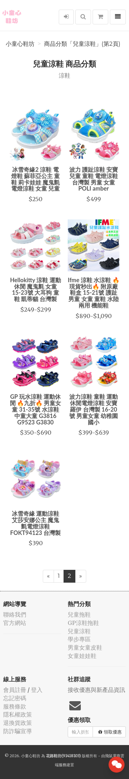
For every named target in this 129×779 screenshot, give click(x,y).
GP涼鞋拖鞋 (83, 623)
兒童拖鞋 (79, 614)
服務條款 (14, 706)
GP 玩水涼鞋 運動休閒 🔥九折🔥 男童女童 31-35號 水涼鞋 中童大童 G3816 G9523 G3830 (35, 409)
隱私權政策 (17, 714)
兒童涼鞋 (79, 631)
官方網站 (14, 623)
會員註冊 (14, 689)
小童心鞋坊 (20, 43)
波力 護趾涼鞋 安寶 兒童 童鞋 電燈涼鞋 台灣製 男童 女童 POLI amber (93, 179)
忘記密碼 (14, 698)
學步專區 (79, 639)
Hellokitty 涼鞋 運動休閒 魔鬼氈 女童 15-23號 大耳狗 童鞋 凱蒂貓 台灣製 (35, 289)
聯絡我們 (14, 614)
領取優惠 (110, 732)
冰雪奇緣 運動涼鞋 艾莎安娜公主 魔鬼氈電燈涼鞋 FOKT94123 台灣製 (35, 523)
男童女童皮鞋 (85, 647)
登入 (36, 689)
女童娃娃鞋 (82, 656)
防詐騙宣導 (17, 731)
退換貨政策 (17, 722)
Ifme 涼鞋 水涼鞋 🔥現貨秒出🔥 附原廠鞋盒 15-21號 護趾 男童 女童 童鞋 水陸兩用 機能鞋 (93, 292)
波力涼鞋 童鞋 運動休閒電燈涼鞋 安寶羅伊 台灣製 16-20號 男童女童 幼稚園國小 (93, 409)
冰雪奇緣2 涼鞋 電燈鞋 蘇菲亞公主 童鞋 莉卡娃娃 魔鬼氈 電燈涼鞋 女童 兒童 (35, 179)
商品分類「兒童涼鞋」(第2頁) (82, 43)
